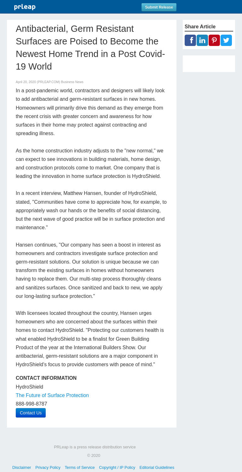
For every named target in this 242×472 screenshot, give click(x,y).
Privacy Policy (47, 467)
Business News (72, 82)
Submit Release (159, 7)
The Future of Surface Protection (52, 395)
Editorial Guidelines (157, 467)
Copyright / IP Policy (117, 467)
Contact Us (31, 412)
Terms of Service (80, 467)
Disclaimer (21, 467)
